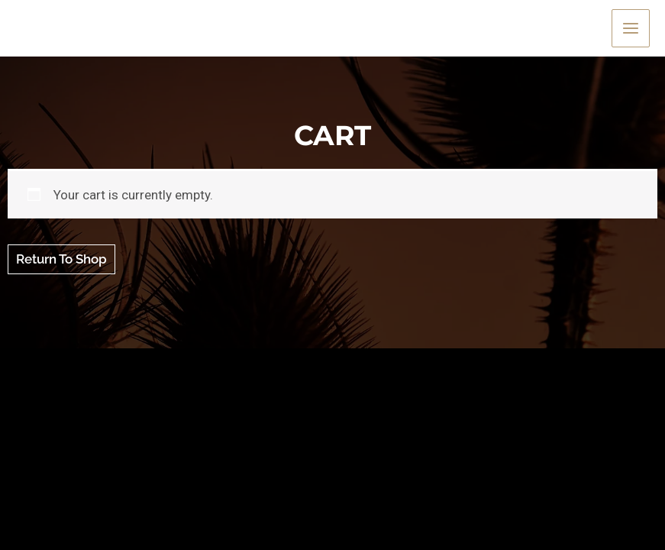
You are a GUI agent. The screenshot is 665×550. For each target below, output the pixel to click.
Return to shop (61, 259)
